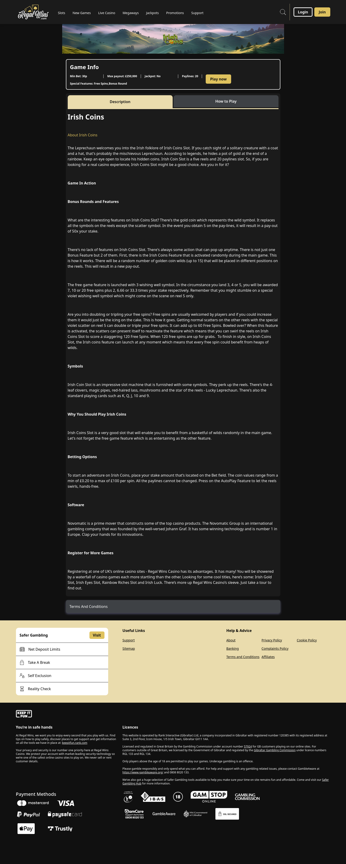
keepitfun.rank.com (74, 743)
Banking (232, 648)
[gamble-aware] (66, 714)
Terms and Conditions (242, 657)
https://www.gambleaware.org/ (142, 772)
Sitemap (128, 648)
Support (128, 640)
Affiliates (268, 657)
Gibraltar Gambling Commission (275, 750)
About (231, 640)
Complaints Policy (275, 648)
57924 (248, 746)
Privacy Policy (272, 640)
